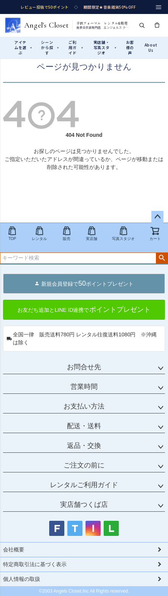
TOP (12, 233)
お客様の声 (130, 47)
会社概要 (13, 549)
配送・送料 (84, 426)
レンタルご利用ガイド (84, 485)
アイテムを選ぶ (23, 47)
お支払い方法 (84, 406)
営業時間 (84, 386)
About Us (151, 47)
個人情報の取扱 (21, 579)
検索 (162, 258)
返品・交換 (84, 445)
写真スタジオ (123, 233)
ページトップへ (157, 217)
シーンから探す (50, 47)
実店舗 (91, 233)
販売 (67, 233)
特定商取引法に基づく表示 (35, 564)
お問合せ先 (84, 367)
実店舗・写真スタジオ (105, 47)
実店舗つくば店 (84, 504)
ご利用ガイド (75, 47)
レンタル (39, 233)
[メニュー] (158, 7)
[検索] (142, 25)
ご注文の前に (84, 465)
